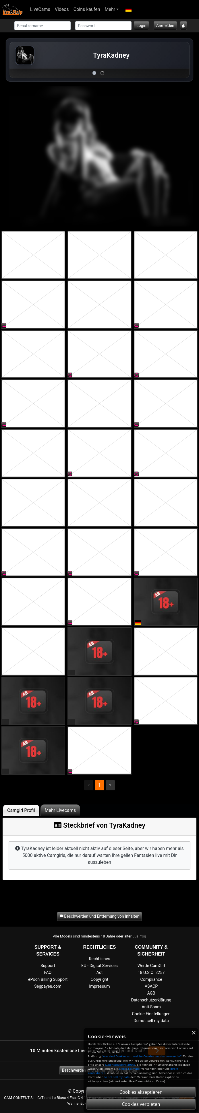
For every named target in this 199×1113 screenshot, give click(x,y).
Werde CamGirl (151, 965)
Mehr (110, 9)
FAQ (48, 972)
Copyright (99, 979)
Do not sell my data (151, 1020)
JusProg (139, 936)
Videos (62, 9)
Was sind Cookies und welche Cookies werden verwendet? (142, 1056)
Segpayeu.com (47, 986)
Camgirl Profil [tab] (21, 810)
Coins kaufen (87, 9)
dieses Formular (129, 1069)
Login (141, 25)
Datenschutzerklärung (151, 1000)
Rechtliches (99, 958)
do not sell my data (117, 1077)
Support (47, 965)
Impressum (99, 986)
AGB (151, 993)
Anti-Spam (151, 1007)
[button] (128, 9)
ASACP (151, 986)
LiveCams (40, 9)
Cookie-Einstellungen (151, 1013)
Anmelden (165, 25)
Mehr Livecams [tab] (60, 810)
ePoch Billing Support (47, 979)
